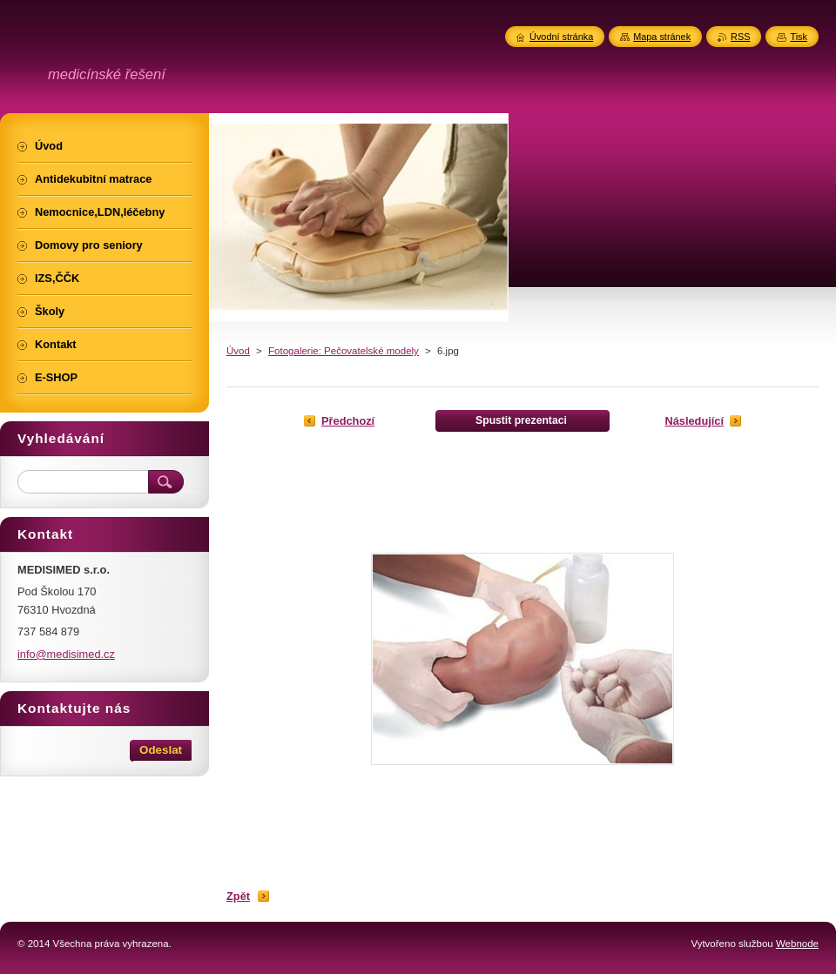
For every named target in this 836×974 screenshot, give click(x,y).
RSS (740, 36)
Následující (694, 420)
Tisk (798, 36)
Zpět (238, 896)
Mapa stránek (662, 36)
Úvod (238, 351)
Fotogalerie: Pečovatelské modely (343, 351)
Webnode (797, 943)
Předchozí (347, 420)
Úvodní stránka (561, 36)
